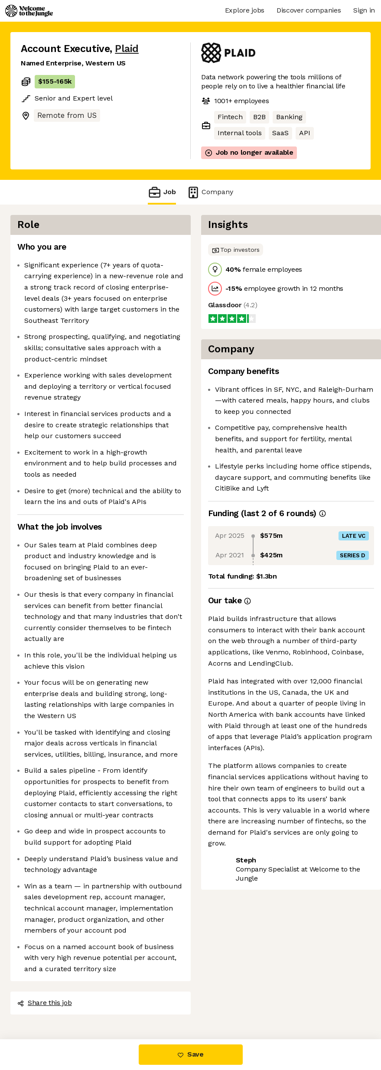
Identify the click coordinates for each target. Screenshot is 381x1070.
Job (162, 192)
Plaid (127, 49)
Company (209, 192)
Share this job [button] (44, 1002)
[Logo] (29, 11)
